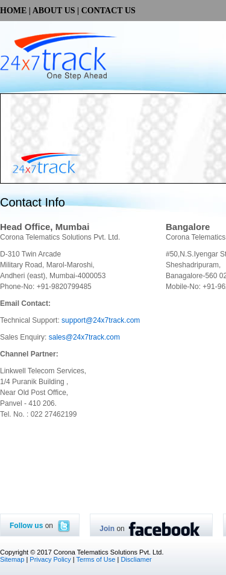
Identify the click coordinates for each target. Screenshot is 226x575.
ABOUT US (54, 10)
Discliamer (136, 559)
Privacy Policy (50, 559)
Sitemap (12, 559)
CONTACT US (108, 10)
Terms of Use (96, 559)
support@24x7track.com (100, 320)
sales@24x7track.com (84, 337)
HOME (13, 10)
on (40, 525)
